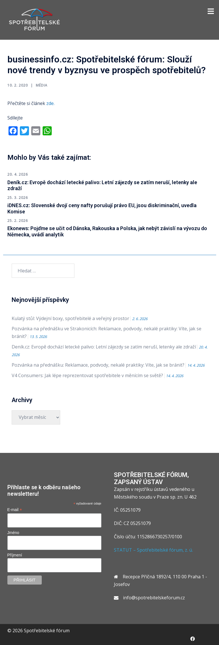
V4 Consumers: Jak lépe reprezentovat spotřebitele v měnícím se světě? (87, 375)
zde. (50, 103)
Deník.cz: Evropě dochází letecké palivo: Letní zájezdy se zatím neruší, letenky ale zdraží (104, 347)
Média (41, 85)
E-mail (14, 509)
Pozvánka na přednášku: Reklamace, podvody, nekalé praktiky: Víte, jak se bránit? (98, 365)
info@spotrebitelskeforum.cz (154, 597)
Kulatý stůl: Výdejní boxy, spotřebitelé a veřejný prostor (70, 318)
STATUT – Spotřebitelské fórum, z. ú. (153, 550)
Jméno (13, 532)
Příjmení (14, 555)
